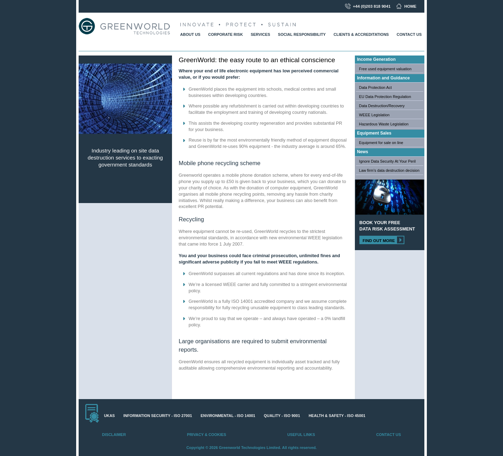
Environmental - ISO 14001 (228, 415)
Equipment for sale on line (381, 143)
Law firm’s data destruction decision (389, 170)
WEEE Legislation (374, 115)
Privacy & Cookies (206, 434)
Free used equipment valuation (385, 69)
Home (410, 6)
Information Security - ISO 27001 (158, 415)
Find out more (379, 241)
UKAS (109, 415)
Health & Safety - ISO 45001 (337, 415)
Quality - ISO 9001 (282, 415)
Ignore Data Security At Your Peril (387, 161)
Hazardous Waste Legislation (384, 124)
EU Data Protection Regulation (385, 97)
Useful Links (301, 434)
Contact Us (388, 434)
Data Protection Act (375, 87)
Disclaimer (114, 434)
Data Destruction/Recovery (382, 106)
